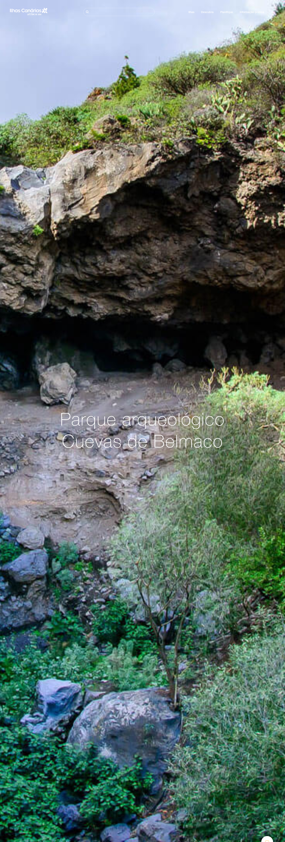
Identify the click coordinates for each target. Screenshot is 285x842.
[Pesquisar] (119, 12)
